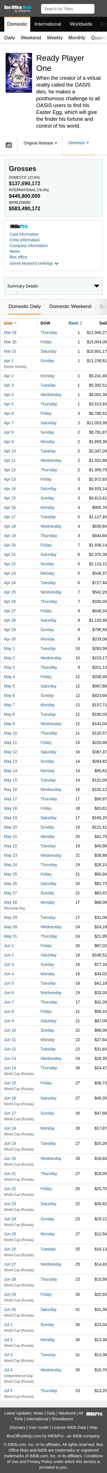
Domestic (17, 24)
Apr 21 (10, 554)
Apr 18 (10, 526)
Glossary (17, 1427)
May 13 (10, 761)
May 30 (10, 927)
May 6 (9, 695)
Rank (73, 323)
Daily (9, 37)
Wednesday (51, 394)
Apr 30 (10, 639)
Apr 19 (10, 535)
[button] (100, 7)
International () (29, 190)
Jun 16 (10, 1098)
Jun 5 (9, 983)
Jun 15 (10, 1083)
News (15, 251)
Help (93, 1427)
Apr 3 (8, 385)
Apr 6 (8, 413)
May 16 (10, 789)
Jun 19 (10, 1143)
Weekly (54, 37)
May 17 (10, 799)
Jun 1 (9, 945)
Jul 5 (8, 1390)
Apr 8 (8, 432)
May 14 (10, 770)
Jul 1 (8, 1324)
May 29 (10, 917)
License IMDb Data (69, 1427)
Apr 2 (8, 376)
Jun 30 (10, 1309)
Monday (48, 376)
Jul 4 (8, 1370)
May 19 (10, 817)
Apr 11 (10, 460)
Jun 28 (10, 1279)
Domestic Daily (25, 306)
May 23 (10, 855)
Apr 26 (10, 601)
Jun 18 (10, 1128)
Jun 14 (10, 1068)
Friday (46, 342)
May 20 (10, 827)
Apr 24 (10, 582)
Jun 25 (10, 1234)
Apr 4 (8, 394)
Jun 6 (9, 992)
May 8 (9, 714)
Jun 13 (10, 1058)
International (48, 24)
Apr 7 (8, 423)
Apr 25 (10, 592)
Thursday (49, 332)
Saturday (48, 351)
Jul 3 (8, 1354)
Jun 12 (10, 1049)
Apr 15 (10, 498)
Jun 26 (10, 1249)
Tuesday (48, 385)
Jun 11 (10, 1039)
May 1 (9, 648)
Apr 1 (8, 360)
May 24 (10, 864)
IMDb (77, 1436)
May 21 (10, 836)
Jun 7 (9, 1002)
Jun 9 (9, 1021)
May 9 (9, 723)
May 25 (10, 874)
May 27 (10, 893)
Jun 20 (10, 1158)
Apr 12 (10, 470)
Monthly (77, 37)
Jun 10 (10, 1030)
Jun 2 (9, 955)
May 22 (10, 846)
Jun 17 (10, 1113)
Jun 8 (9, 1011)
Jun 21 (10, 1173)
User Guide (39, 1427)
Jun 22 (10, 1188)
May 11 (10, 742)
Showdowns (62, 1419)
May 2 (9, 658)
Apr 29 (10, 629)
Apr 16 (10, 507)
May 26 (10, 883)
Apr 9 (8, 441)
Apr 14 (10, 488)
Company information (29, 245)
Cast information (24, 234)
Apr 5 (8, 404)
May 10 (10, 733)
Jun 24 (10, 1219)
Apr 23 (10, 573)
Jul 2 (8, 1339)
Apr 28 (10, 620)
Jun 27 (10, 1264)
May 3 (9, 667)
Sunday (47, 360)
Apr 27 (10, 611)
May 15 (10, 780)
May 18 (10, 808)
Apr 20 (10, 545)
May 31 (10, 936)
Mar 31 (10, 351)
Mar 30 (10, 342)
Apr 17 (10, 517)
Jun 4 (9, 974)
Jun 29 (10, 1294)
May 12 (10, 752)
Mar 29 (10, 332)
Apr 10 (10, 451)
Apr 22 (10, 564)
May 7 (9, 705)
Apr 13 (10, 479)
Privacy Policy (39, 1461)
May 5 (9, 686)
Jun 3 (9, 964)
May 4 (9, 676)
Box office (18, 257)
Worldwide (81, 24)
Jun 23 (10, 1203)
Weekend (31, 37)
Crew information (25, 240)
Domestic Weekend (70, 306)
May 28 (10, 902)
